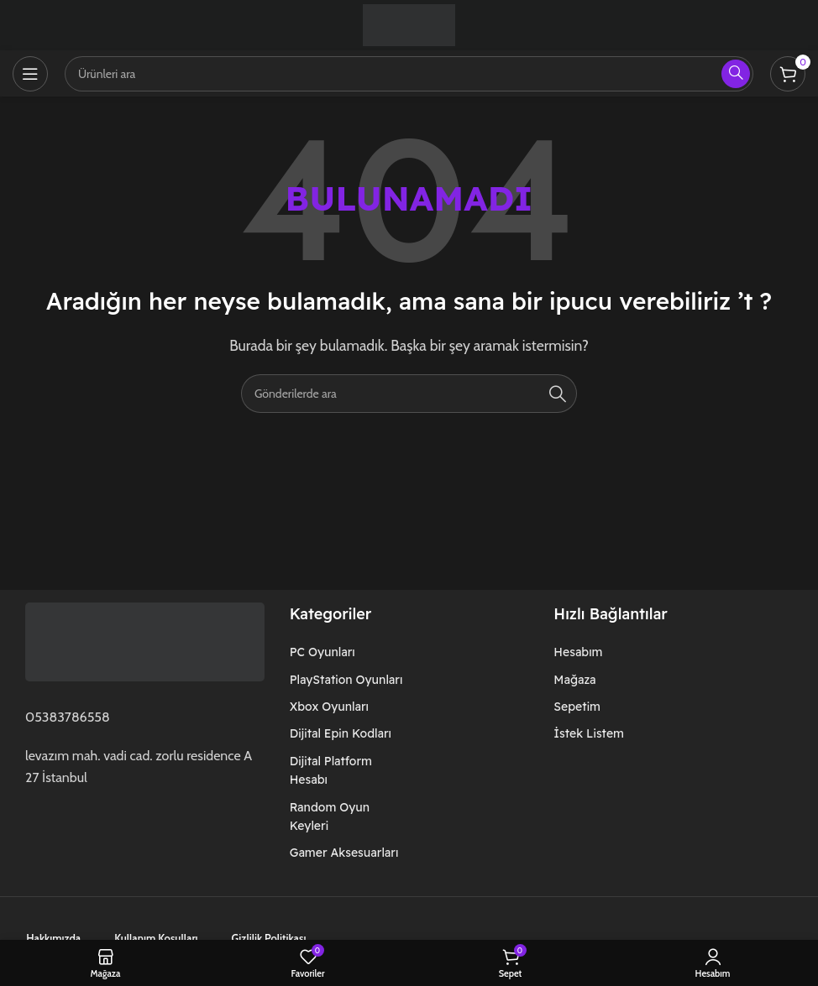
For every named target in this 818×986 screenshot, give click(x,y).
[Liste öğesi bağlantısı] (351, 652)
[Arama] (409, 393)
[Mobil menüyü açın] (30, 74)
